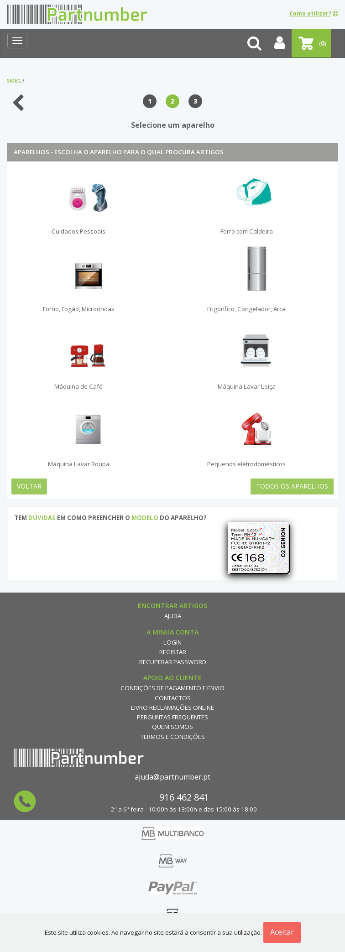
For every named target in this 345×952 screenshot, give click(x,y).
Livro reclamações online (172, 707)
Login (172, 642)
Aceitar (282, 932)
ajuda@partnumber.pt (172, 777)
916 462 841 (184, 797)
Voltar (29, 486)
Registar (172, 652)
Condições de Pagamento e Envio (172, 688)
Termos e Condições (173, 737)
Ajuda (172, 616)
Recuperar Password (172, 662)
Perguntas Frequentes (172, 717)
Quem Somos (172, 727)
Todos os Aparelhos (292, 486)
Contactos (173, 698)
